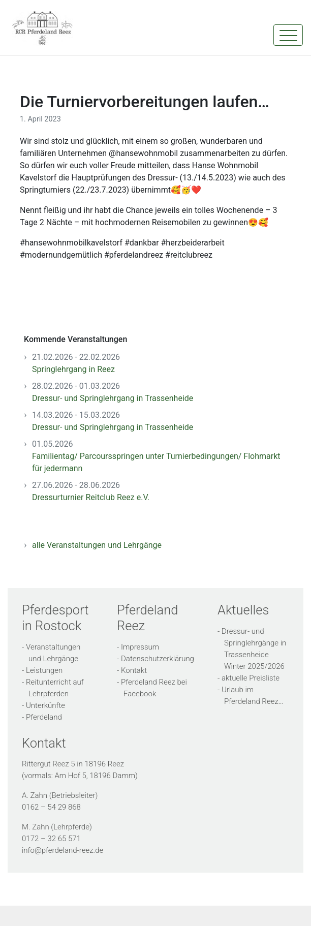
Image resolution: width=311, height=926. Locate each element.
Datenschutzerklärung (157, 658)
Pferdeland (44, 717)
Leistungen (44, 670)
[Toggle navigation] (288, 35)
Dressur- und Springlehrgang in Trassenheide (112, 398)
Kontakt (134, 670)
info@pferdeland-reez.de (62, 850)
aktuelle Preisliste (250, 678)
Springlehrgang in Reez (73, 369)
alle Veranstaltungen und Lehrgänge (97, 545)
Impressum (140, 647)
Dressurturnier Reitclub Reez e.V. (90, 497)
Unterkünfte (45, 705)
